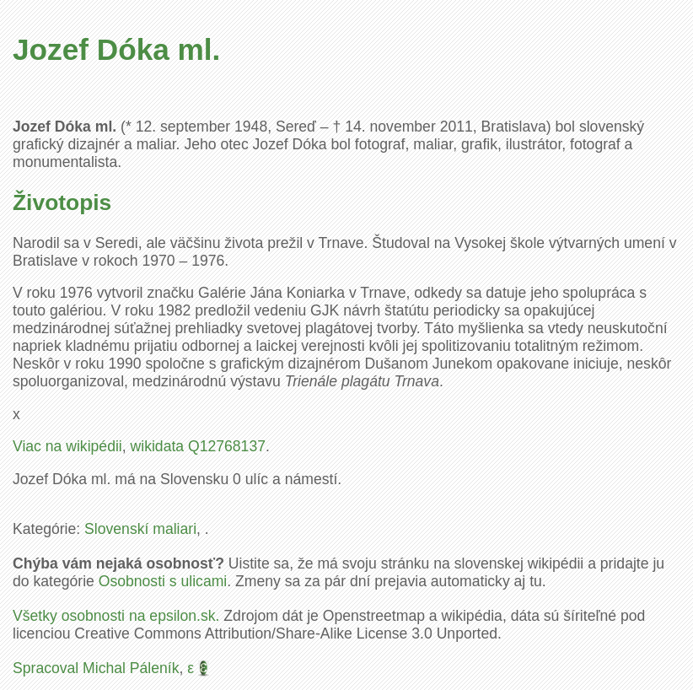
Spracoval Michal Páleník (96, 668)
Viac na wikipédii (67, 446)
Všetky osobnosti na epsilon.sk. (116, 615)
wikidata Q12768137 (198, 446)
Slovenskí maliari (140, 528)
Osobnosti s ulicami (163, 581)
